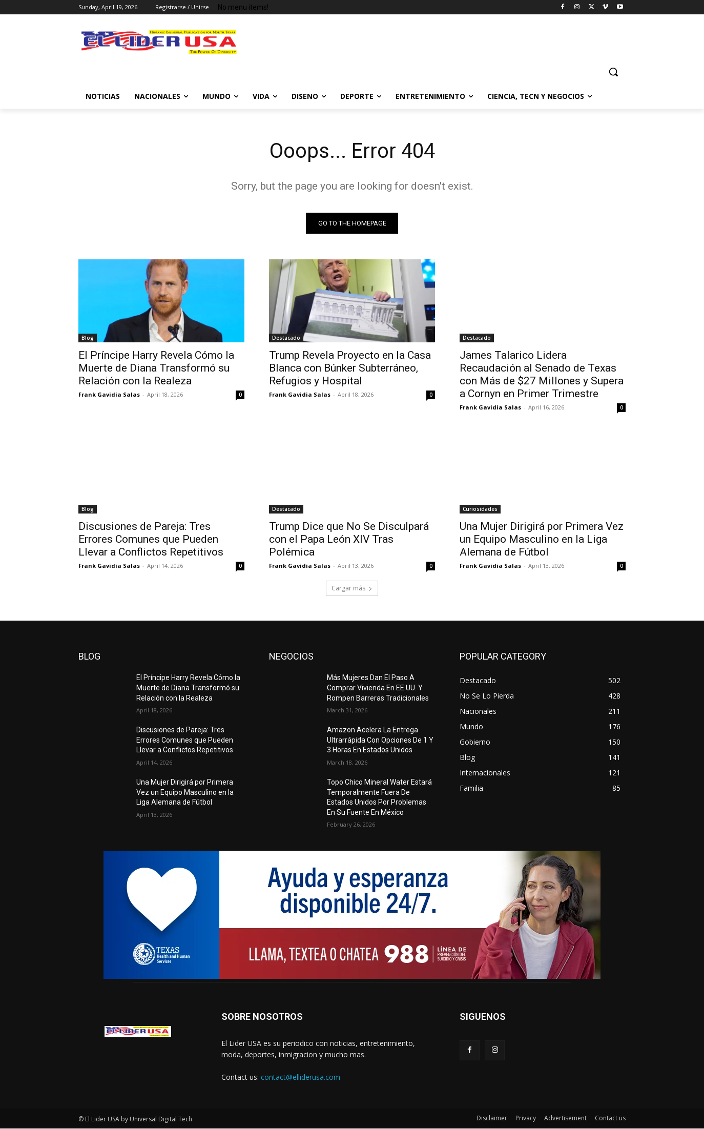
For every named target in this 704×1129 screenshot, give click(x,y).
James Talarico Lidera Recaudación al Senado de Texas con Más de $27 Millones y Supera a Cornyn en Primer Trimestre (542, 374)
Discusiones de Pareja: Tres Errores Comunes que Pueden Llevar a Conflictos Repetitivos (150, 539)
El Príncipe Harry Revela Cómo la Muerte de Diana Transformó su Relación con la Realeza (156, 368)
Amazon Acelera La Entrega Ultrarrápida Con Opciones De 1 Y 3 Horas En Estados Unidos (380, 740)
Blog (87, 337)
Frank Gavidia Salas (109, 394)
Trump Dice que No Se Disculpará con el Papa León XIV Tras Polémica (349, 539)
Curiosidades (480, 508)
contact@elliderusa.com (300, 1077)
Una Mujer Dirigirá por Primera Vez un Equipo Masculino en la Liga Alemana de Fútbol (542, 539)
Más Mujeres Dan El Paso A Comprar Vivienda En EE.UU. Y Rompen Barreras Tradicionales (378, 687)
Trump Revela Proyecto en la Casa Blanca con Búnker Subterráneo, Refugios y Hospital (350, 368)
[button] (613, 71)
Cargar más (352, 588)
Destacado (286, 337)
